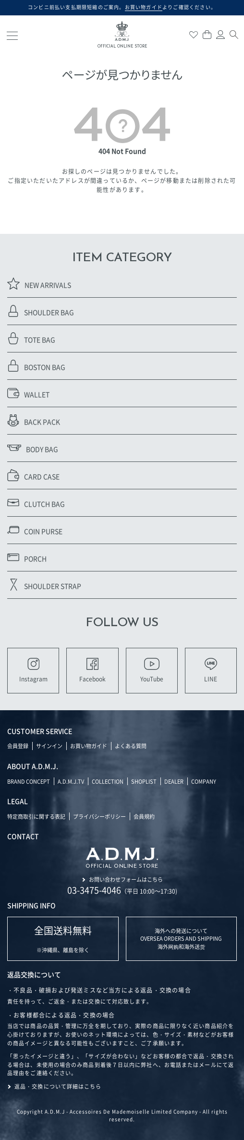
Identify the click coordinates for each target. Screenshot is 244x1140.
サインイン (49, 746)
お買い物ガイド (88, 746)
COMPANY (203, 781)
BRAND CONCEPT (28, 781)
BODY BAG (32, 448)
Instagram (33, 670)
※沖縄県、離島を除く (63, 938)
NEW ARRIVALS (39, 284)
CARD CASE (33, 475)
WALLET (28, 393)
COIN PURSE (34, 530)
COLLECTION (107, 781)
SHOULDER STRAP (44, 585)
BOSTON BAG (36, 366)
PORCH (27, 557)
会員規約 (144, 816)
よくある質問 (130, 746)
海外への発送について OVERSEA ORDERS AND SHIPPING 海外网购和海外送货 (181, 938)
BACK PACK (33, 420)
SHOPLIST (144, 781)
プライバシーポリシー (99, 816)
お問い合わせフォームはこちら (126, 879)
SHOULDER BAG (40, 311)
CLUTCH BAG (36, 503)
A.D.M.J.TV (71, 781)
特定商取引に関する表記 (36, 816)
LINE (210, 670)
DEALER (173, 781)
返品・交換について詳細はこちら (58, 1086)
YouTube (151, 670)
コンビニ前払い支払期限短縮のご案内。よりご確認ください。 (122, 7)
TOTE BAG (31, 338)
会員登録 (17, 746)
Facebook (92, 670)
